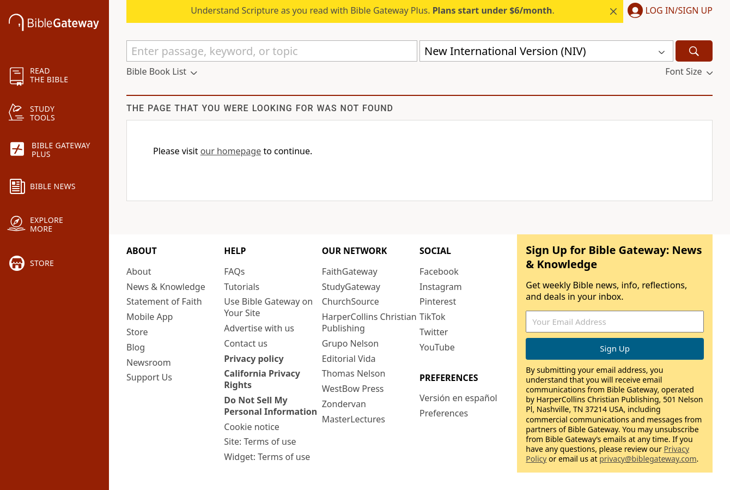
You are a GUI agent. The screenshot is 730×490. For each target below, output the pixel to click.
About (138, 271)
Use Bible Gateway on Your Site (268, 307)
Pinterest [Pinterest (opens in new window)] (437, 301)
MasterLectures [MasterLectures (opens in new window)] (353, 419)
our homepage (230, 151)
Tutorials (241, 287)
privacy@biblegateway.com (647, 458)
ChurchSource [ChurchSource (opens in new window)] (350, 301)
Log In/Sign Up (679, 10)
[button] (668, 11)
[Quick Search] (271, 51)
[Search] (694, 51)
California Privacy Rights (262, 379)
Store (137, 332)
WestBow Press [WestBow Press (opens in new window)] (353, 389)
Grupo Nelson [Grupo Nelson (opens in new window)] (350, 343)
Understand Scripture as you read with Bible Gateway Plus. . (373, 10)
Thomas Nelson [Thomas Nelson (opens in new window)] (354, 373)
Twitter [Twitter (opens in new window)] (433, 332)
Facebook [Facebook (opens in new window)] (439, 271)
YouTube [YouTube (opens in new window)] (437, 347)
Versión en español (458, 398)
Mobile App (149, 317)
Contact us (245, 343)
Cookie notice (251, 427)
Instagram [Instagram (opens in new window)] (440, 287)
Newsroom (148, 362)
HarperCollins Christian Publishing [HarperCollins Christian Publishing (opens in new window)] (369, 322)
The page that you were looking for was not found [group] (259, 108)
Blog (135, 347)
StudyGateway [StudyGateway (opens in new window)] (351, 287)
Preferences (443, 413)
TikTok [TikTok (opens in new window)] (432, 317)
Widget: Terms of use (267, 457)
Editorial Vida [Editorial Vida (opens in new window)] (349, 359)
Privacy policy (253, 359)
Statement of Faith (164, 301)
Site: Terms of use (260, 441)
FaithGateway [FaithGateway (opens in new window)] (350, 271)
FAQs (234, 271)
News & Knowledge (165, 287)
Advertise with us (259, 328)
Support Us (149, 377)
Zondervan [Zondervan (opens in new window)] (344, 404)
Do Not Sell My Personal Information (270, 406)
